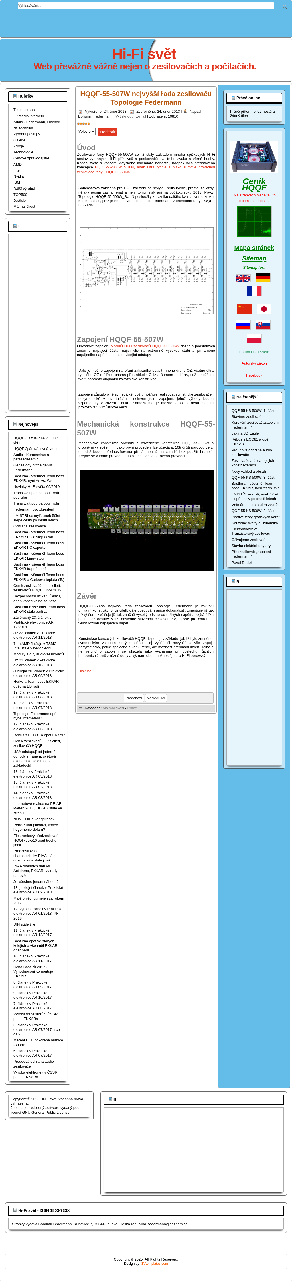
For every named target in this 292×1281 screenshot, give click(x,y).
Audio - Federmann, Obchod (36, 122)
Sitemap (254, 258)
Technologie (23, 152)
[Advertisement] (146, 22)
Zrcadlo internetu (30, 116)
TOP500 (20, 194)
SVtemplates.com (154, 1264)
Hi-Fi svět (144, 54)
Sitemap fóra (254, 267)
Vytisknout (124, 116)
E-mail (141, 116)
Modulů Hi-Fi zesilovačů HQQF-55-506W (145, 346)
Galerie (19, 140)
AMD (17, 164)
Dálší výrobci (24, 188)
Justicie (19, 200)
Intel (17, 170)
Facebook (254, 375)
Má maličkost (24, 206)
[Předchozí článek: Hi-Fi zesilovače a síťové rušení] (134, 698)
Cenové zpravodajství (31, 158)
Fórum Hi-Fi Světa (254, 352)
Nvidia (18, 176)
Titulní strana (24, 110)
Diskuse (85, 671)
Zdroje (18, 146)
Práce (132, 708)
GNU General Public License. (46, 1112)
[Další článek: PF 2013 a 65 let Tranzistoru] (156, 698)
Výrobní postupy (26, 134)
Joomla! (17, 1107)
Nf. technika (23, 128)
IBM (16, 182)
